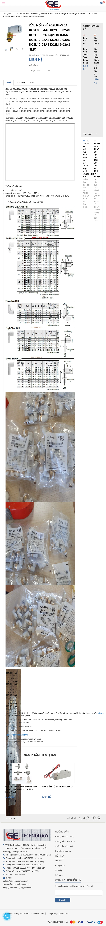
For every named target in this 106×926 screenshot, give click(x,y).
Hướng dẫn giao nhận (64, 846)
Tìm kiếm (59, 861)
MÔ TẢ (8, 83)
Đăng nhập (60, 865)
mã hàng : (34, 65)
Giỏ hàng (59, 875)
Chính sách (20, 83)
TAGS (31, 83)
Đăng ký (58, 870)
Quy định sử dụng (63, 851)
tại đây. (100, 713)
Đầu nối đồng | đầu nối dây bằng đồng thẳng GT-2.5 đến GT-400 (96, 57)
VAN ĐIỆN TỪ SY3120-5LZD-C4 (57, 786)
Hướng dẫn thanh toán (65, 841)
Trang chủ (7, 14)
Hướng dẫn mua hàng (64, 837)
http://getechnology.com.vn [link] (17, 735)
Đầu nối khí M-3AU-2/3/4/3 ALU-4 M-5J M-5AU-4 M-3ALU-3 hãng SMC (21, 789)
